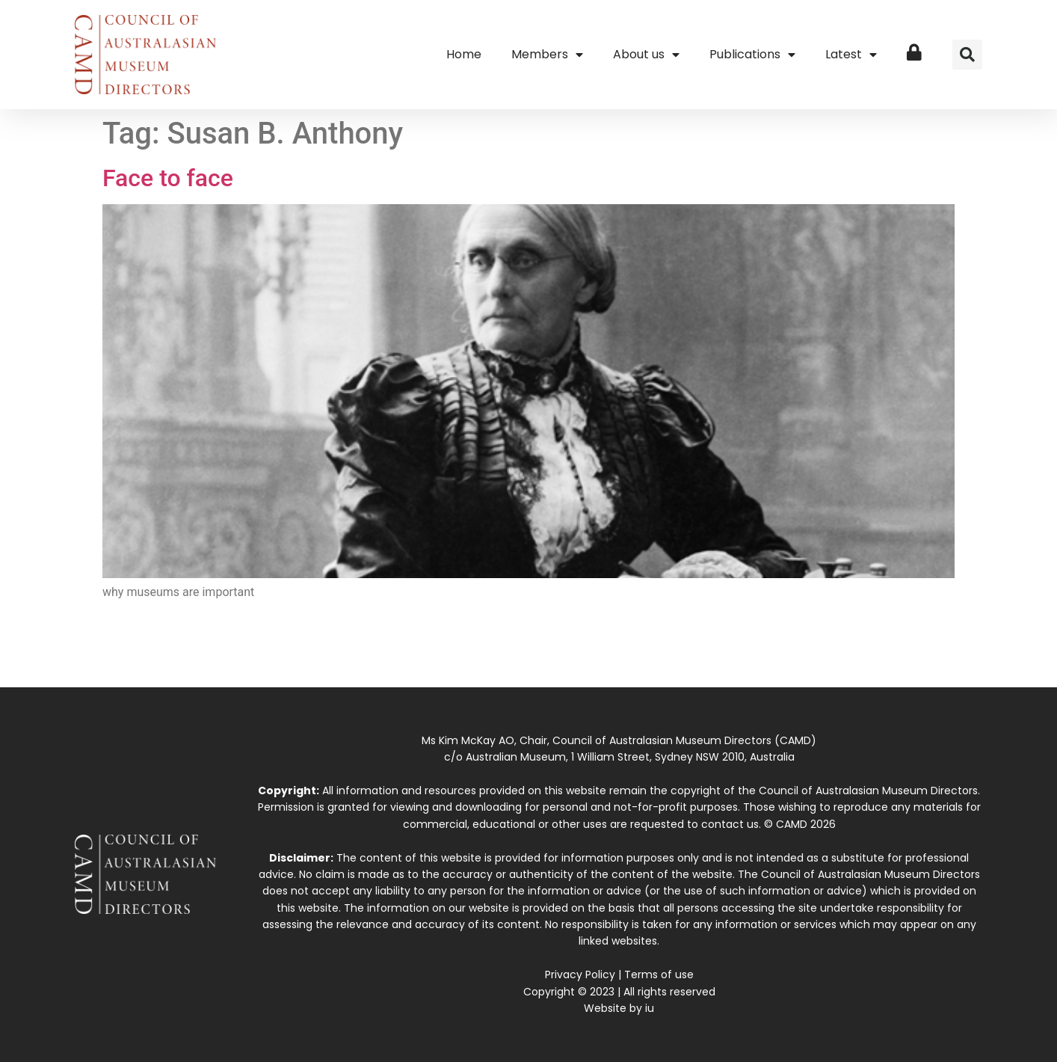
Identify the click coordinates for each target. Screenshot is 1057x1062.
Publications (752, 54)
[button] (967, 55)
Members (547, 54)
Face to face (167, 178)
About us (646, 54)
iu (649, 1008)
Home (463, 54)
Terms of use (659, 974)
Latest (851, 54)
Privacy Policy (580, 974)
